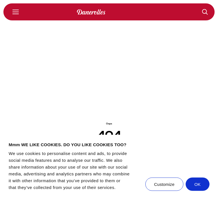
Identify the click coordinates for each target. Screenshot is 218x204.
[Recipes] (205, 12)
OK (197, 184)
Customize (164, 184)
